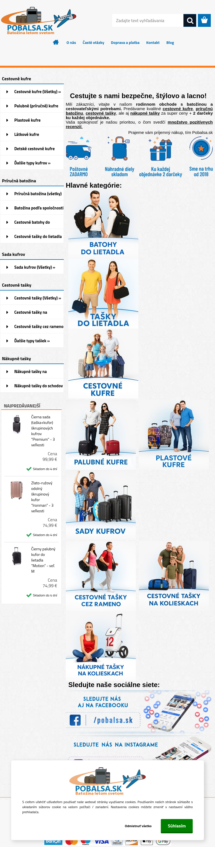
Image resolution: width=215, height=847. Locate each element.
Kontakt (153, 42)
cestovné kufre (178, 108)
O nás (71, 42)
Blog (170, 42)
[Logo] (38, 21)
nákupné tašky (145, 113)
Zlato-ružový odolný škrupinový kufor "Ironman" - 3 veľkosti (42, 497)
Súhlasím (177, 825)
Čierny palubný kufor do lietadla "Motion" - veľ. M (43, 560)
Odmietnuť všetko (138, 826)
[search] (190, 20)
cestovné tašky (101, 113)
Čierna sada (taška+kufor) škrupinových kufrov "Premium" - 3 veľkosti (43, 431)
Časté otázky (93, 42)
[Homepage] (56, 42)
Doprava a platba (125, 42)
